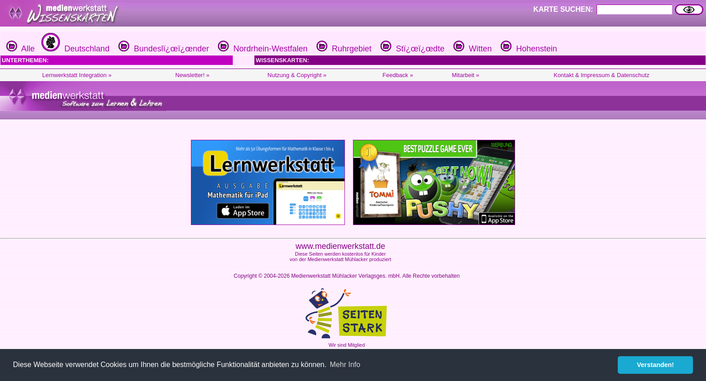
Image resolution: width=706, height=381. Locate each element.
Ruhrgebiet (342, 48)
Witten (471, 48)
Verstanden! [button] (655, 364)
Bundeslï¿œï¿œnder (162, 48)
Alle (20, 48)
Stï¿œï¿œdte (411, 48)
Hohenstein (527, 48)
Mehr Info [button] (345, 364)
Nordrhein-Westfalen (262, 48)
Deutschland (74, 48)
